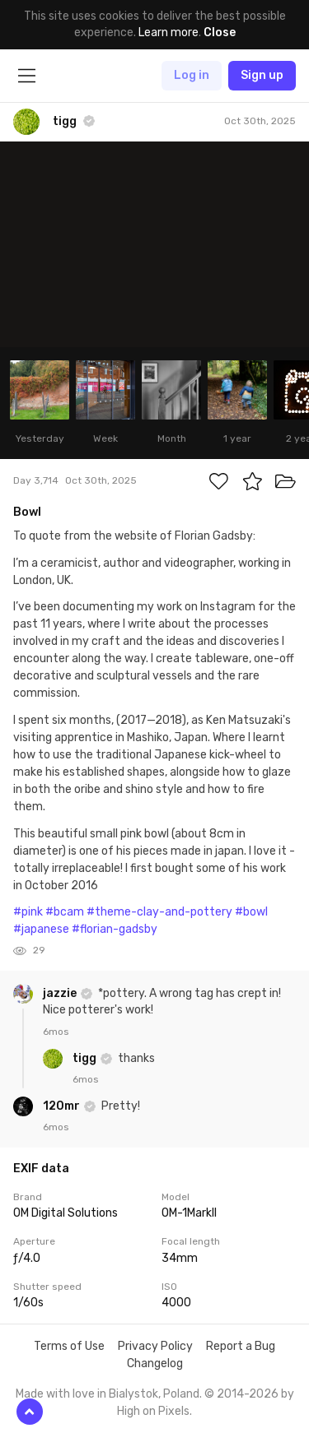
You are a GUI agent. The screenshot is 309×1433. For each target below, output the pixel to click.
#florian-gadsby (114, 929)
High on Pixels (153, 1411)
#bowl (251, 912)
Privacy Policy (155, 1346)
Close (220, 32)
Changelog (155, 1363)
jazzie (61, 993)
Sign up (262, 75)
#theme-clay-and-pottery (159, 912)
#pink (28, 912)
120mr (62, 1106)
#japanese (41, 929)
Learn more (168, 32)
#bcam (64, 912)
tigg (86, 1058)
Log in (191, 75)
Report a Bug (240, 1346)
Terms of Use (69, 1346)
